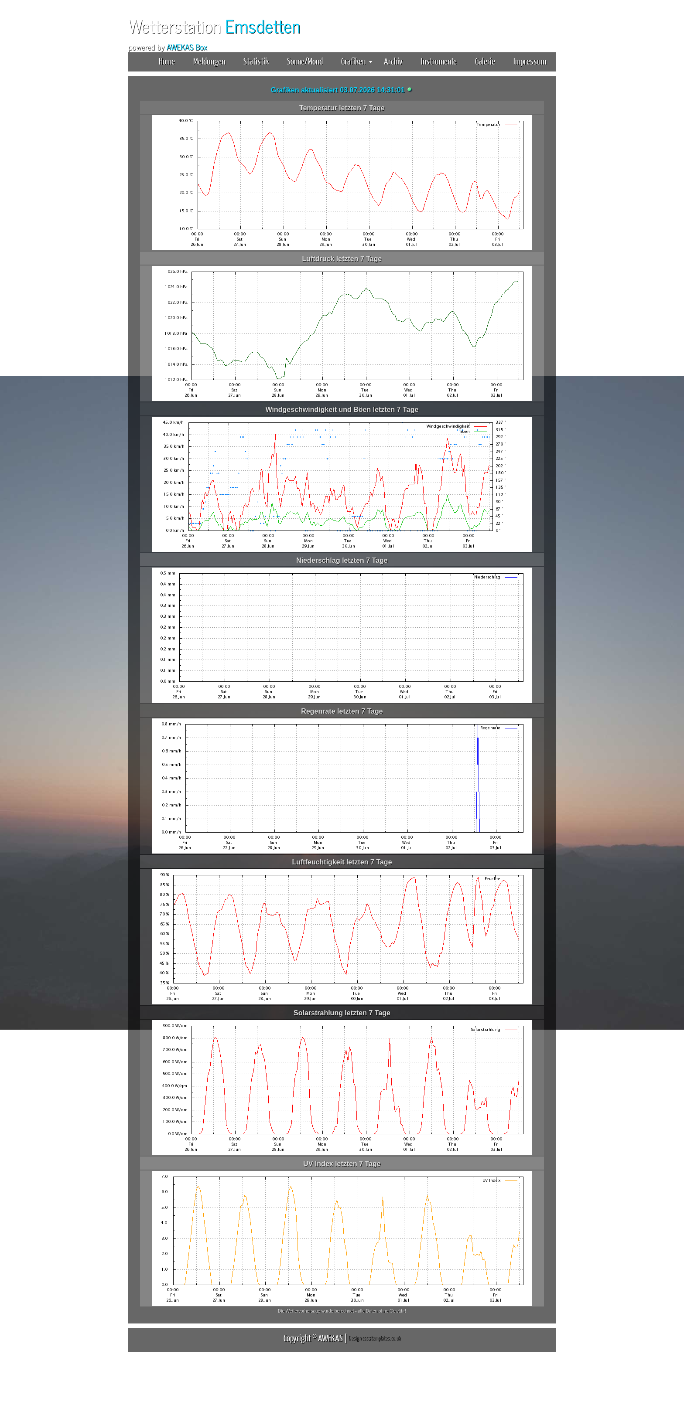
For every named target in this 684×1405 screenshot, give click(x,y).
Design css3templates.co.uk (374, 1337)
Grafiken (356, 60)
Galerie (485, 60)
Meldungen (209, 60)
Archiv (393, 60)
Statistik (256, 60)
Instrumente (439, 60)
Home (167, 60)
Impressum (529, 60)
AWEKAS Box (187, 46)
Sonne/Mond (305, 60)
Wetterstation (214, 25)
